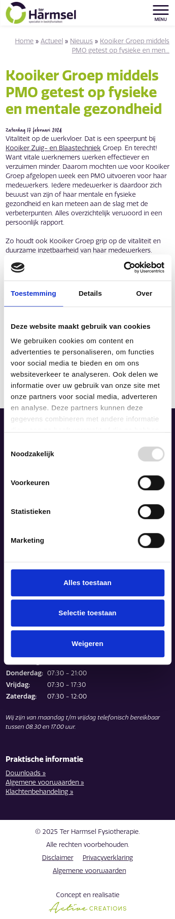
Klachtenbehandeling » (39, 792)
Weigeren (87, 643)
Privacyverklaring (108, 858)
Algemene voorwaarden (89, 871)
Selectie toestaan (87, 613)
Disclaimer (57, 858)
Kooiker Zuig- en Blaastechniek (53, 148)
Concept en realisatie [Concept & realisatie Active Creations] (87, 902)
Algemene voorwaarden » (45, 782)
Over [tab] (144, 293)
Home (24, 41)
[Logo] (41, 13)
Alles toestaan (87, 582)
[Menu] (160, 10)
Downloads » (26, 773)
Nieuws (81, 41)
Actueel (52, 41)
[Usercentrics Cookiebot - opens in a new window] (124, 267)
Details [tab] (90, 293)
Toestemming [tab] (33, 293)
